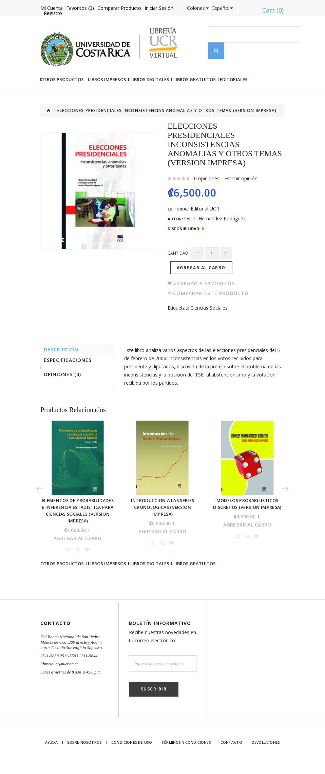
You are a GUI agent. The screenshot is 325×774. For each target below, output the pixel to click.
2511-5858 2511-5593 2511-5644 (67, 664)
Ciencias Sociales (209, 329)
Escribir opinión (240, 201)
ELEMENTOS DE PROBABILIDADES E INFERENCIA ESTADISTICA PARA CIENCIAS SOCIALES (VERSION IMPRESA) (78, 529)
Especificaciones (69, 383)
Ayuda (53, 751)
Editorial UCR (205, 232)
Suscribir (154, 697)
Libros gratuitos (194, 102)
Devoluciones (265, 751)
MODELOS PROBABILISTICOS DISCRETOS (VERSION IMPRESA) (247, 526)
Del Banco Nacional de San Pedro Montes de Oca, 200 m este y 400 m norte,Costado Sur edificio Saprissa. (69, 651)
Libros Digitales (149, 102)
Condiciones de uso (133, 751)
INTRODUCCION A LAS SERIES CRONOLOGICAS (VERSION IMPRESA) (162, 526)
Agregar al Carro (202, 289)
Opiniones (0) (64, 398)
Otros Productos (62, 102)
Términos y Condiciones (186, 751)
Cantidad (178, 276)
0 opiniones (206, 201)
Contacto (230, 751)
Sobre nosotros (88, 751)
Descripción (62, 371)
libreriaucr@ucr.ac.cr (58, 672)
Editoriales (234, 102)
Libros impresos (107, 102)
